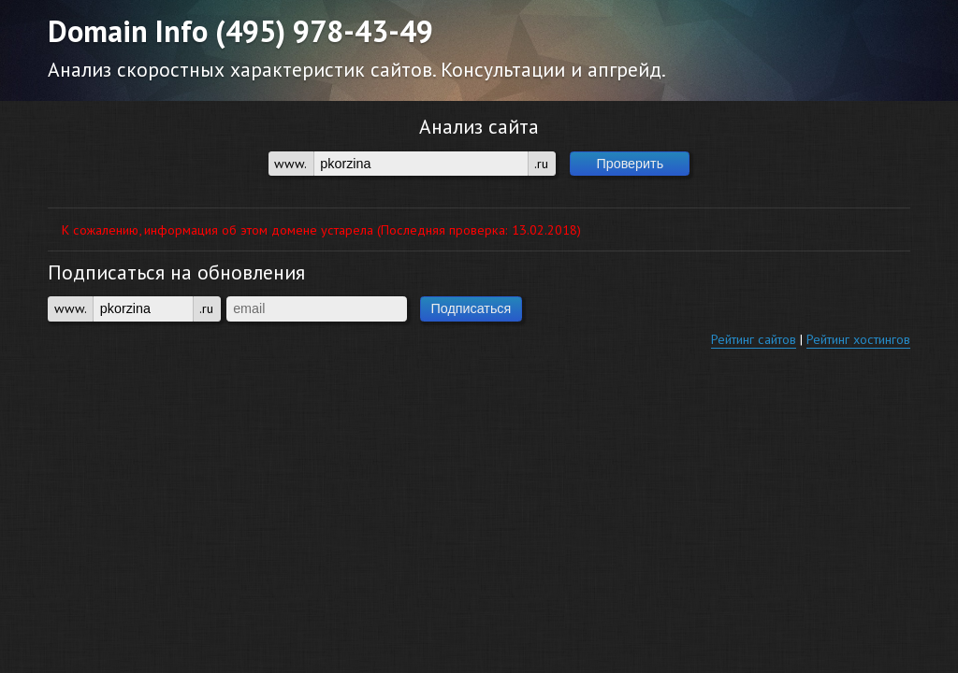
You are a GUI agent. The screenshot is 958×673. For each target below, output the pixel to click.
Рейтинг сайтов (753, 339)
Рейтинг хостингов (858, 339)
